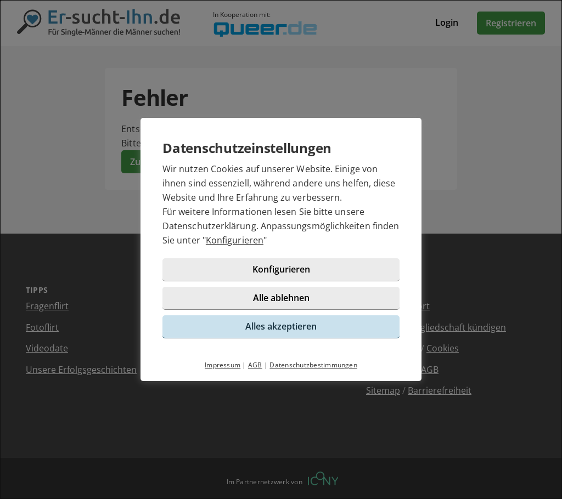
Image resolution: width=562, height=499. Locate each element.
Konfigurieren (234, 240)
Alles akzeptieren (281, 326)
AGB (255, 365)
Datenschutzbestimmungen (313, 365)
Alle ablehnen (281, 298)
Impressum (222, 365)
